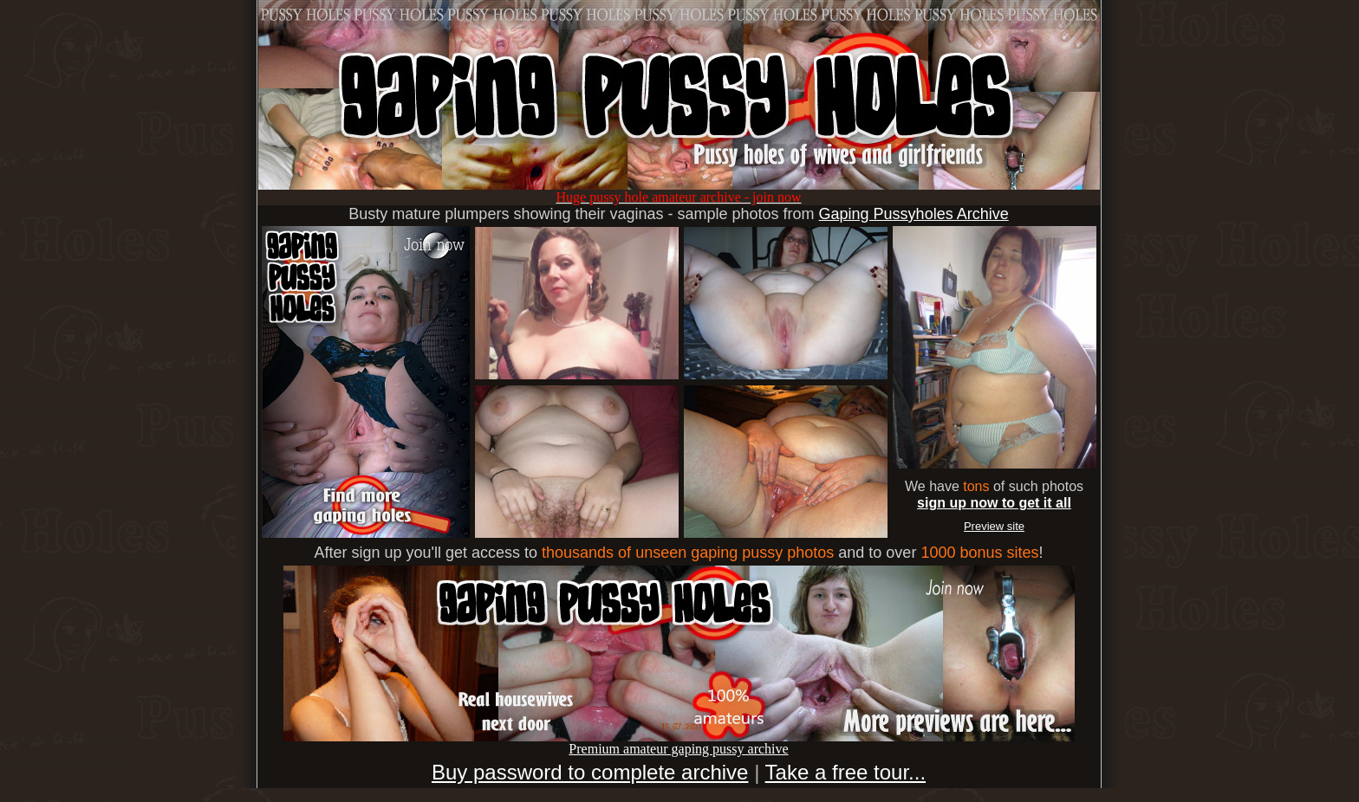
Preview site (994, 526)
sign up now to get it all (994, 502)
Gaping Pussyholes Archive (914, 214)
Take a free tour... (845, 772)
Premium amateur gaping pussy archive (679, 742)
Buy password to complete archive (590, 772)
